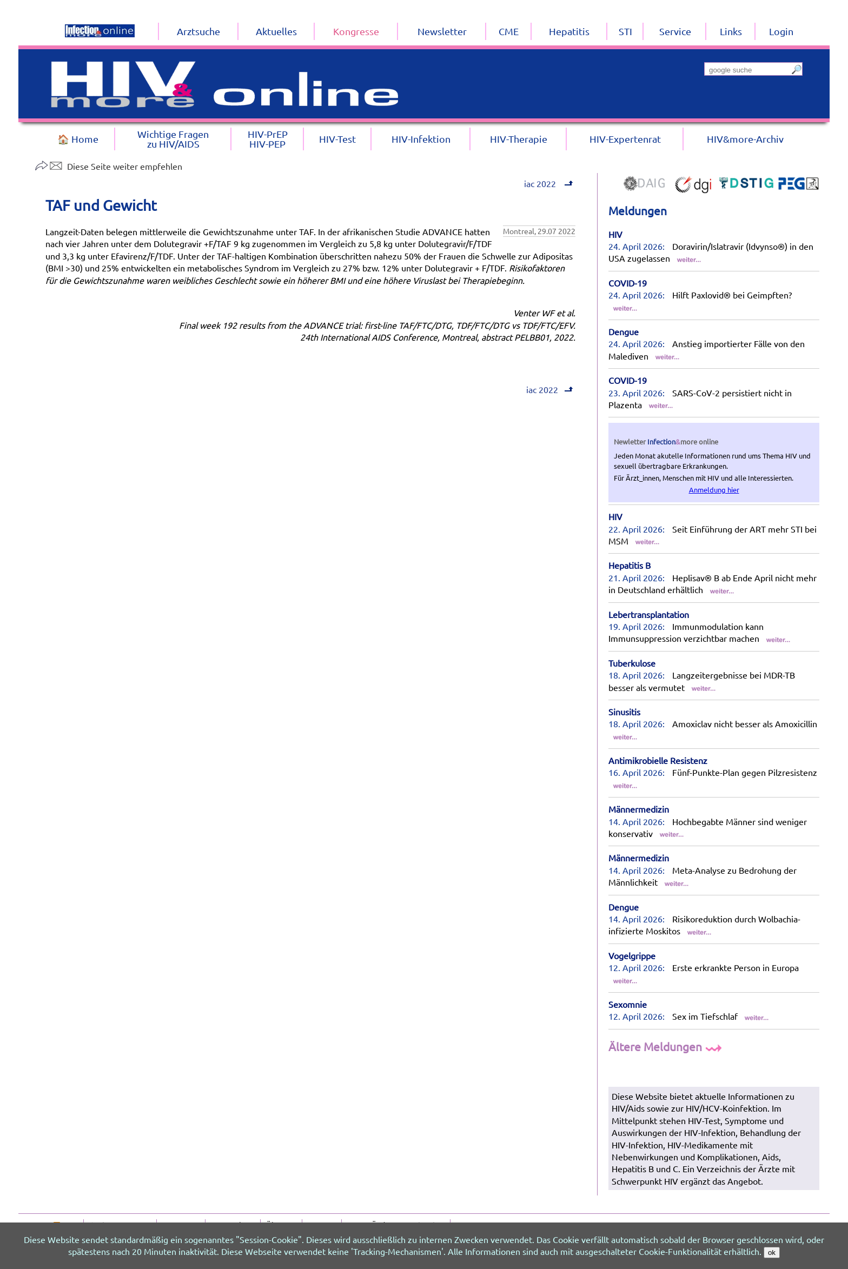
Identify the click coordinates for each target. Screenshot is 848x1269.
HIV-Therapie (518, 138)
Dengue (623, 331)
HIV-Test (337, 138)
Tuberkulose (631, 662)
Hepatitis (569, 31)
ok (772, 1252)
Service (675, 31)
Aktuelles (276, 31)
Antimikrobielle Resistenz (657, 760)
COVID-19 (627, 282)
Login (781, 31)
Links (731, 31)
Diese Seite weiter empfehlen (108, 166)
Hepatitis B (629, 565)
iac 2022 (547, 183)
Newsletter (442, 31)
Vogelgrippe (631, 955)
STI (625, 31)
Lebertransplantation (648, 614)
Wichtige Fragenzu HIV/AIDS (173, 138)
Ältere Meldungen (666, 1046)
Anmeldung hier (714, 489)
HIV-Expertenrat (625, 138)
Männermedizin (638, 808)
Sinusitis (624, 711)
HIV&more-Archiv (745, 138)
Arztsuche (198, 31)
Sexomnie (627, 1004)
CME (509, 31)
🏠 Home (77, 138)
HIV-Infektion (421, 138)
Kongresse (356, 31)
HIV (615, 234)
